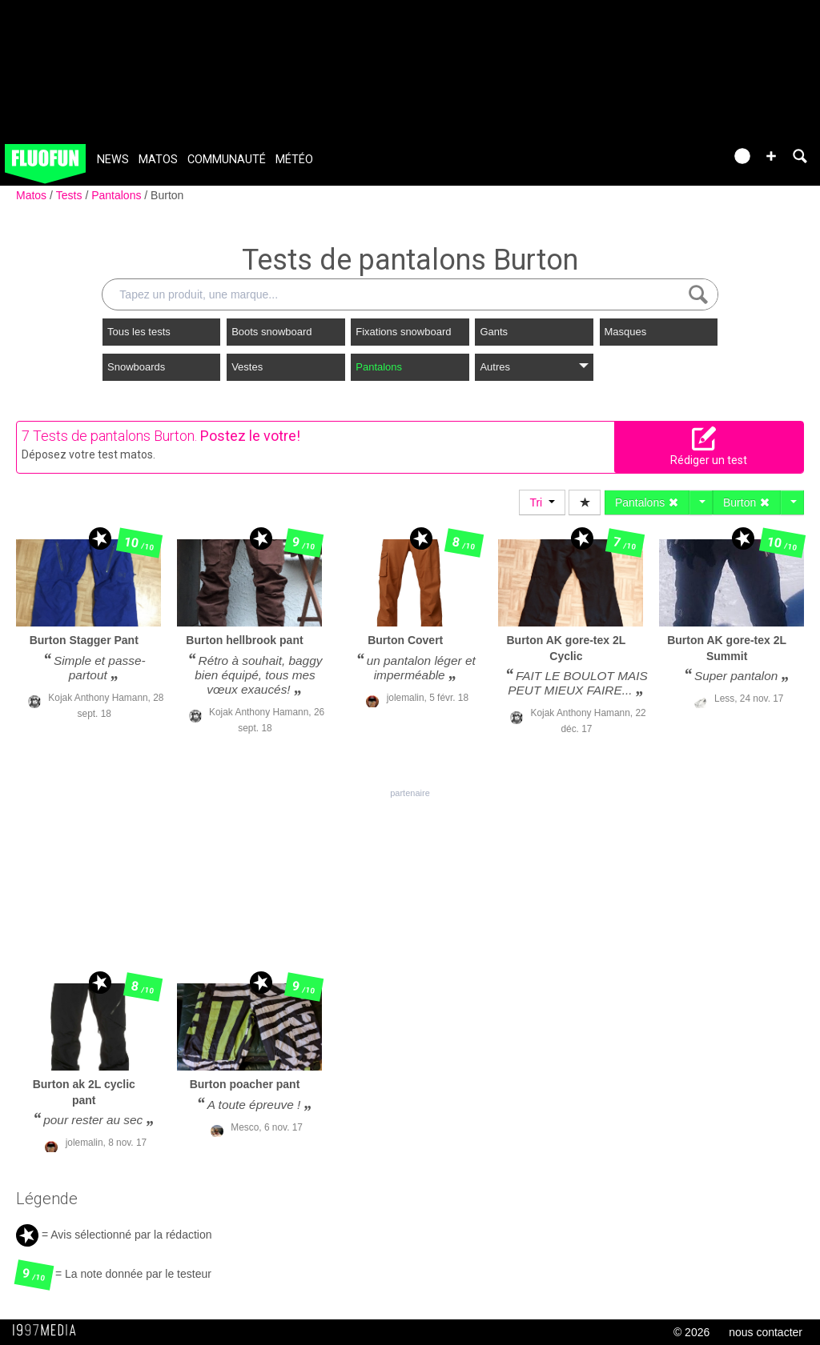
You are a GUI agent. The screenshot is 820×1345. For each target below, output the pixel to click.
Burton (167, 195)
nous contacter (765, 1332)
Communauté (226, 159)
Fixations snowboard (403, 332)
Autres (534, 367)
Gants (494, 332)
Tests (71, 195)
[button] (771, 156)
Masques (626, 332)
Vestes (247, 367)
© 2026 (691, 1332)
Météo (294, 159)
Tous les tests (139, 332)
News (113, 159)
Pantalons (117, 195)
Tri (542, 502)
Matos (158, 159)
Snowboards (136, 367)
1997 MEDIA (49, 1330)
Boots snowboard (271, 332)
